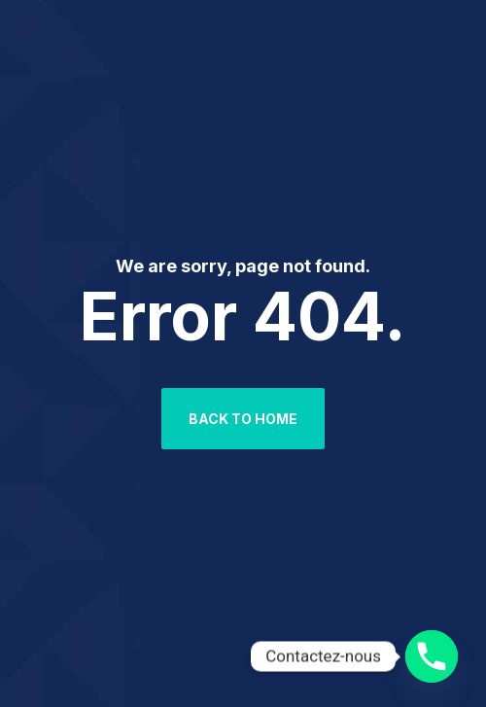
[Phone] (431, 656)
